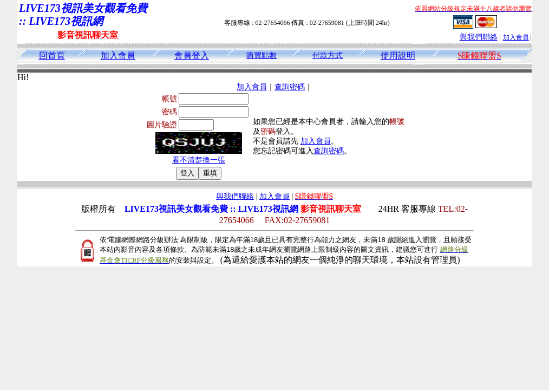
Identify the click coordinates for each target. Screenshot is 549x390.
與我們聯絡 (479, 37)
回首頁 (52, 55)
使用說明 (398, 55)
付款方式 (327, 55)
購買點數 (261, 55)
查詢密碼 (289, 87)
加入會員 (516, 37)
